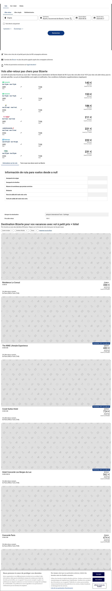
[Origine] (23, 39)
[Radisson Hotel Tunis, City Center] (74, 363)
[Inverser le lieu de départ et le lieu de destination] (40, 39)
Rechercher (56, 51)
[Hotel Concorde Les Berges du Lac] (74, 262)
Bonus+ (51, 70)
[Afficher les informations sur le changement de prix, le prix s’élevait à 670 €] (100, 226)
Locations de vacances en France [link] (39, 548)
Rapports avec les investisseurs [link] (11, 563)
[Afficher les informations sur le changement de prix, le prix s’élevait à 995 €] (100, 243)
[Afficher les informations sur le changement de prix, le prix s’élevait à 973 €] (100, 392)
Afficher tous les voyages (56, 412)
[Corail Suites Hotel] (74, 246)
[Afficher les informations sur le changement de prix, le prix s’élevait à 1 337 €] (97, 310)
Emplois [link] (5, 548)
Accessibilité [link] (61, 558)
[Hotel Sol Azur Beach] (74, 330)
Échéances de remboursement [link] (93, 555)
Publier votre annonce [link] (8, 551)
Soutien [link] (87, 545)
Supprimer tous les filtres (45, 201)
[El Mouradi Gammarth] (74, 346)
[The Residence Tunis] (74, 313)
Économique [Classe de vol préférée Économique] (98, 34)
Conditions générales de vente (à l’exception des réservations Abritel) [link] (70, 551)
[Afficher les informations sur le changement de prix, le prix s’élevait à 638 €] (100, 325)
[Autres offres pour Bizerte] (56, 459)
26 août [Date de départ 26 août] (79, 40)
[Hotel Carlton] (74, 380)
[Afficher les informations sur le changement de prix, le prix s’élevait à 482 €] (100, 207)
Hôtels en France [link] (35, 545)
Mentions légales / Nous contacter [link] (66, 569)
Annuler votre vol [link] (89, 552)
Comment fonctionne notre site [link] (66, 561)
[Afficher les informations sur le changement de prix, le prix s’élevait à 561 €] (100, 291)
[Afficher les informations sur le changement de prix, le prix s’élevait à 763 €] (100, 260)
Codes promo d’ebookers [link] (37, 563)
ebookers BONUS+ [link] (7, 566)
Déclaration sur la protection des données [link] (68, 545)
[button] (56, 470)
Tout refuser (98, 579)
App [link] (4, 569)
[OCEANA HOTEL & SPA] (74, 397)
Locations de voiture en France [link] (38, 551)
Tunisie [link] (14, 2)
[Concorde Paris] (74, 279)
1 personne (87, 34)
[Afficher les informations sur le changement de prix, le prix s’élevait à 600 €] (100, 342)
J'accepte (98, 574)
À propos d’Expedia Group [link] (9, 545)
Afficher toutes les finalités (99, 585)
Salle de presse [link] (7, 560)
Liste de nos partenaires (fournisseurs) (62, 588)
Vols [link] (10, 2)
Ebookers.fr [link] (4, 2)
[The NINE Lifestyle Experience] (74, 229)
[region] (56, 580)
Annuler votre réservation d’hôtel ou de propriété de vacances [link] (97, 548)
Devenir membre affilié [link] (8, 554)
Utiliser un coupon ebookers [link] (92, 558)
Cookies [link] (60, 548)
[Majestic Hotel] (74, 296)
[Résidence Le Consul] (74, 212)
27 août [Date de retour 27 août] (96, 40)
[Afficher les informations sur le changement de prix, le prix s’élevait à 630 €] (100, 274)
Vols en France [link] (34, 554)
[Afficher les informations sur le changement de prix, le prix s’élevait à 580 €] (100, 359)
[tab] (48, 27)
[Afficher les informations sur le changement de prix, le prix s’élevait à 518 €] (100, 375)
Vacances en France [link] (36, 557)
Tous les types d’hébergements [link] (38, 560)
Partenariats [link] (6, 557)
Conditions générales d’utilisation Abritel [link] (68, 555)
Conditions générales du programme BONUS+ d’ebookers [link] (69, 565)
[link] (15, 452)
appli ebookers (106, 70)
